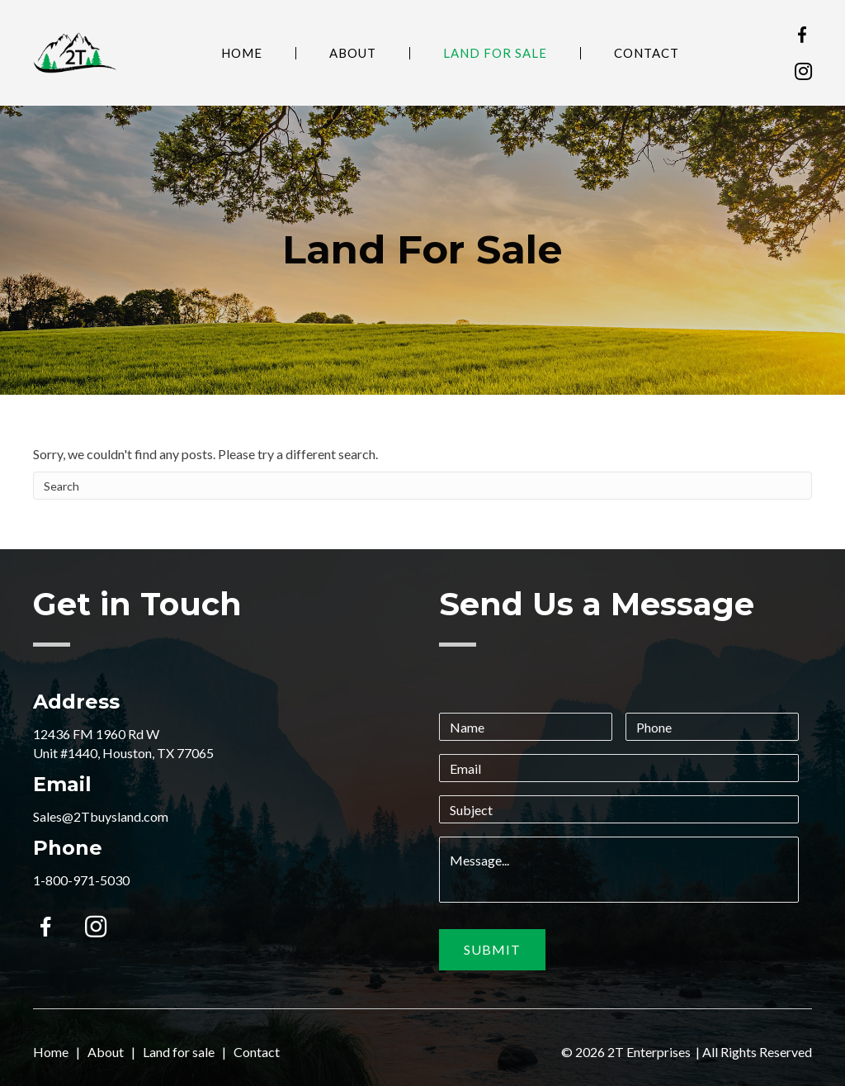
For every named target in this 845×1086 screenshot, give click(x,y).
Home (241, 53)
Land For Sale (495, 53)
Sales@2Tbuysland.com (100, 816)
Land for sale (179, 1052)
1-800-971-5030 (81, 880)
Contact (646, 53)
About (352, 53)
